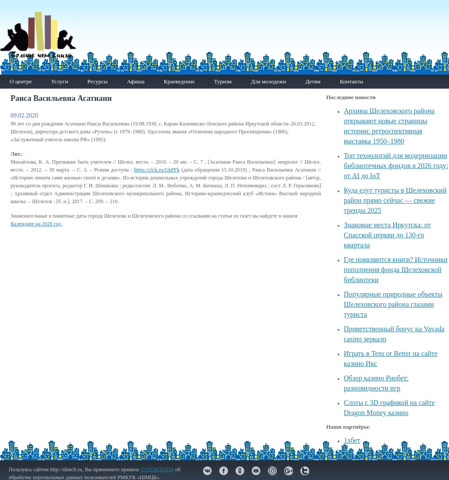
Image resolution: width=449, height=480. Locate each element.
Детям (313, 81)
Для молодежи (268, 81)
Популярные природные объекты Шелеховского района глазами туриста (393, 304)
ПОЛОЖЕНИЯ (157, 469)
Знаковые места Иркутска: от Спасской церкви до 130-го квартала (387, 235)
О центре (21, 81)
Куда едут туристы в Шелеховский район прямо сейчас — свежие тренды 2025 (395, 200)
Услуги (59, 81)
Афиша (135, 81)
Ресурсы (97, 81)
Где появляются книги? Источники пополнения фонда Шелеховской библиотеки (396, 269)
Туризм (223, 81)
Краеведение (179, 81)
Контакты (351, 81)
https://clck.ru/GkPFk (157, 170)
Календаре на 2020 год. (36, 224)
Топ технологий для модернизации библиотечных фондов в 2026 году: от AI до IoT (396, 165)
